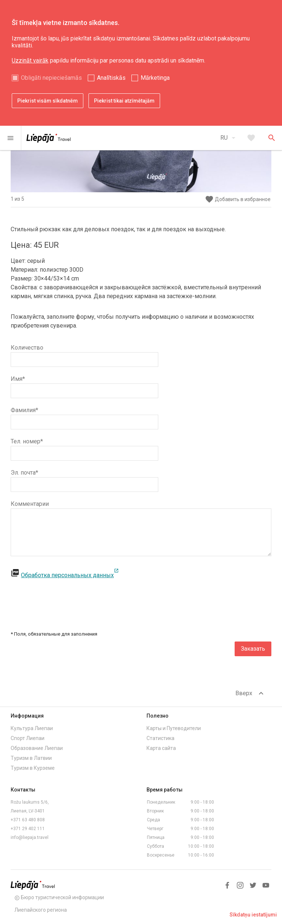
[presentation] (215, 597)
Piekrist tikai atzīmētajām (124, 101)
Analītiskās (111, 77)
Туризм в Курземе (33, 768)
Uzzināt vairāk (30, 60)
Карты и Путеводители (174, 728)
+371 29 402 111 (28, 828)
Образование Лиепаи (37, 748)
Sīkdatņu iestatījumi (253, 915)
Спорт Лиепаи (27, 738)
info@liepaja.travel (29, 837)
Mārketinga (155, 77)
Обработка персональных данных (70, 575)
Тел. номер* (27, 441)
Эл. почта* (24, 472)
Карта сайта (161, 748)
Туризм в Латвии (31, 758)
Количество (27, 347)
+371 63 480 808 (28, 819)
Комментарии (30, 503)
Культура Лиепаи (32, 728)
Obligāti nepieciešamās (51, 77)
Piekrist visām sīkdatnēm (47, 101)
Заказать (253, 648)
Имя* (18, 378)
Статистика (160, 738)
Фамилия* (24, 410)
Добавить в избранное (238, 199)
